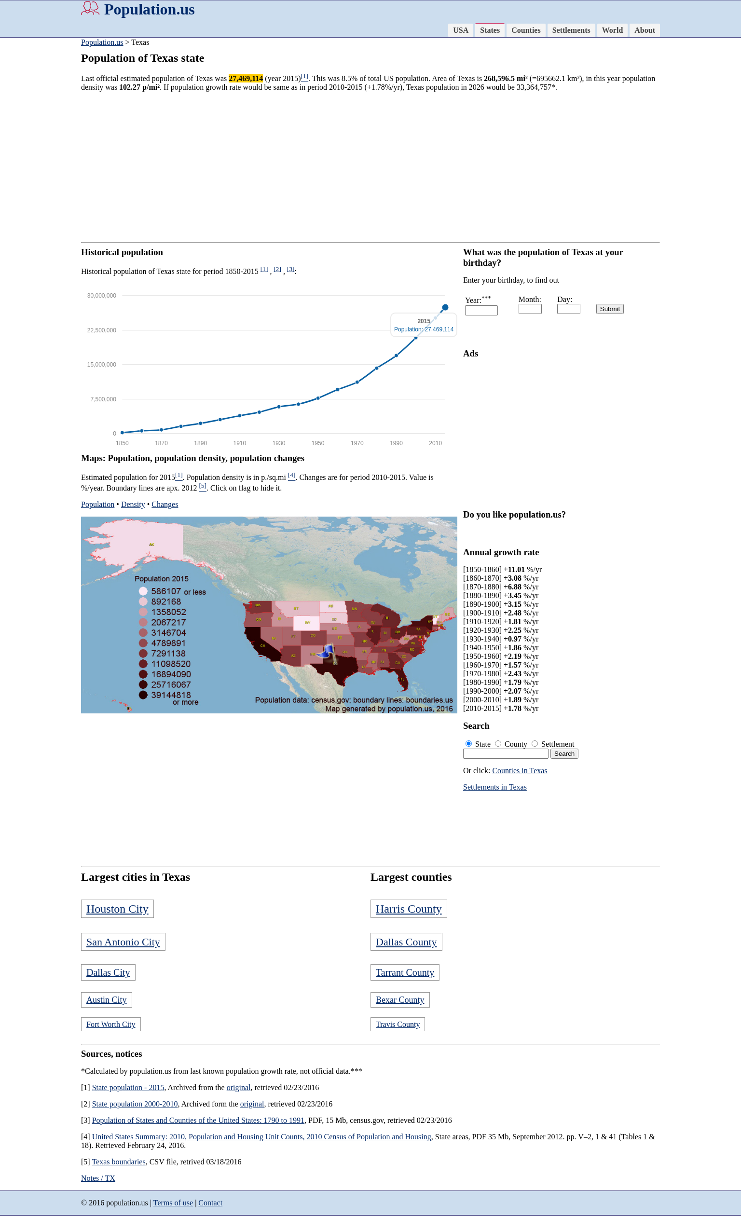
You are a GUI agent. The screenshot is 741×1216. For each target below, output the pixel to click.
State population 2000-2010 (135, 1104)
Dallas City (108, 972)
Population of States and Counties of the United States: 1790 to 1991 (198, 1120)
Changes (164, 504)
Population (97, 504)
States (490, 30)
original (239, 1087)
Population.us (149, 9)
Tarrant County (405, 972)
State (479, 744)
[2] (277, 269)
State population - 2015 (128, 1087)
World (612, 30)
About (644, 30)
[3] (291, 269)
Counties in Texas (519, 770)
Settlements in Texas (495, 787)
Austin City (106, 1000)
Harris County (409, 908)
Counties (525, 30)
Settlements (571, 30)
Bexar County (400, 1000)
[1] (264, 269)
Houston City (117, 908)
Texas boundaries (118, 1162)
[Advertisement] (370, 166)
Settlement (553, 744)
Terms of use (173, 1203)
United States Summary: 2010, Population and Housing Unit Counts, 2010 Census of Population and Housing (261, 1137)
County (512, 744)
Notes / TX (98, 1178)
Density (133, 504)
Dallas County (406, 942)
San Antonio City (123, 942)
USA (460, 30)
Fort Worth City (111, 1024)
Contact (210, 1203)
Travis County (398, 1024)
